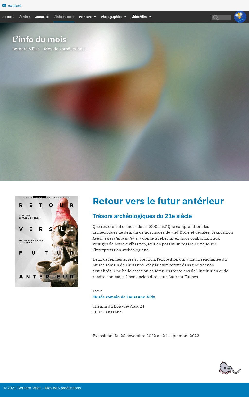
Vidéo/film (141, 17)
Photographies (113, 17)
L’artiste (24, 17)
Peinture (87, 17)
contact (15, 5)
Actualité (42, 17)
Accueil (8, 17)
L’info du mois (63, 17)
